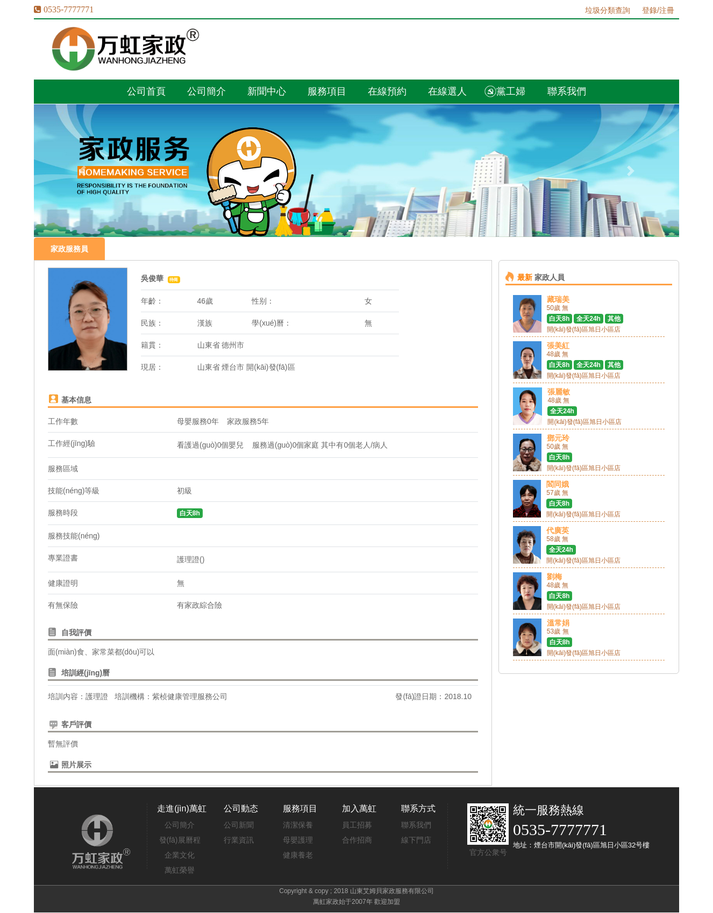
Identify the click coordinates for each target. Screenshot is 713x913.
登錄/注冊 (658, 10)
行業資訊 (239, 840)
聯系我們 (416, 825)
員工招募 (357, 825)
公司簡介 (180, 825)
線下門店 (416, 840)
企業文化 (180, 855)
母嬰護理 (298, 840)
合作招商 (357, 840)
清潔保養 (298, 825)
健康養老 (298, 855)
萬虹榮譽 (180, 870)
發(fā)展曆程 (180, 840)
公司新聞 (239, 825)
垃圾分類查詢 (607, 10)
